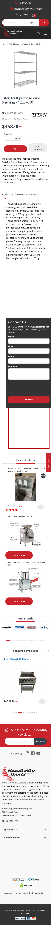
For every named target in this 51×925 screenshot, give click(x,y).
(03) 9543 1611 (26, 2)
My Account (23, 14)
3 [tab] (21, 712)
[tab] (5, 195)
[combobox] (15, 22)
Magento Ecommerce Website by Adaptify (23, 893)
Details (5, 194)
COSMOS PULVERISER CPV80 (18, 516)
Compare (7, 119)
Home (4, 44)
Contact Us (48, 462)
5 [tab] (26, 712)
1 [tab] (14, 712)
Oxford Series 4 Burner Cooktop (19, 659)
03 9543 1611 (15, 821)
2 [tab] (18, 712)
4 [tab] (23, 712)
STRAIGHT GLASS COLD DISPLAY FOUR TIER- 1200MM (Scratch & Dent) (25, 469)
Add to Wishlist (21, 119)
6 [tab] (28, 712)
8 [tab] (32, 712)
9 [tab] (34, 712)
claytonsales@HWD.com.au (28, 8)
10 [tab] (36, 712)
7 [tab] (30, 712)
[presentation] (29, 387)
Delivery (27, 194)
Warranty (34, 194)
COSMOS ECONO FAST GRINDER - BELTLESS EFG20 (25, 563)
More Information (16, 194)
